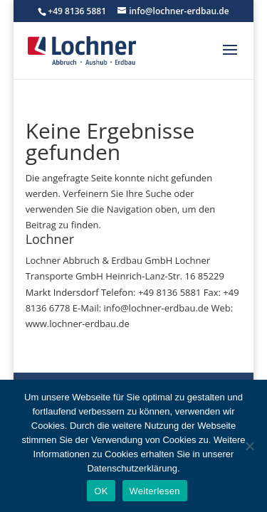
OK (101, 491)
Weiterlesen (155, 491)
